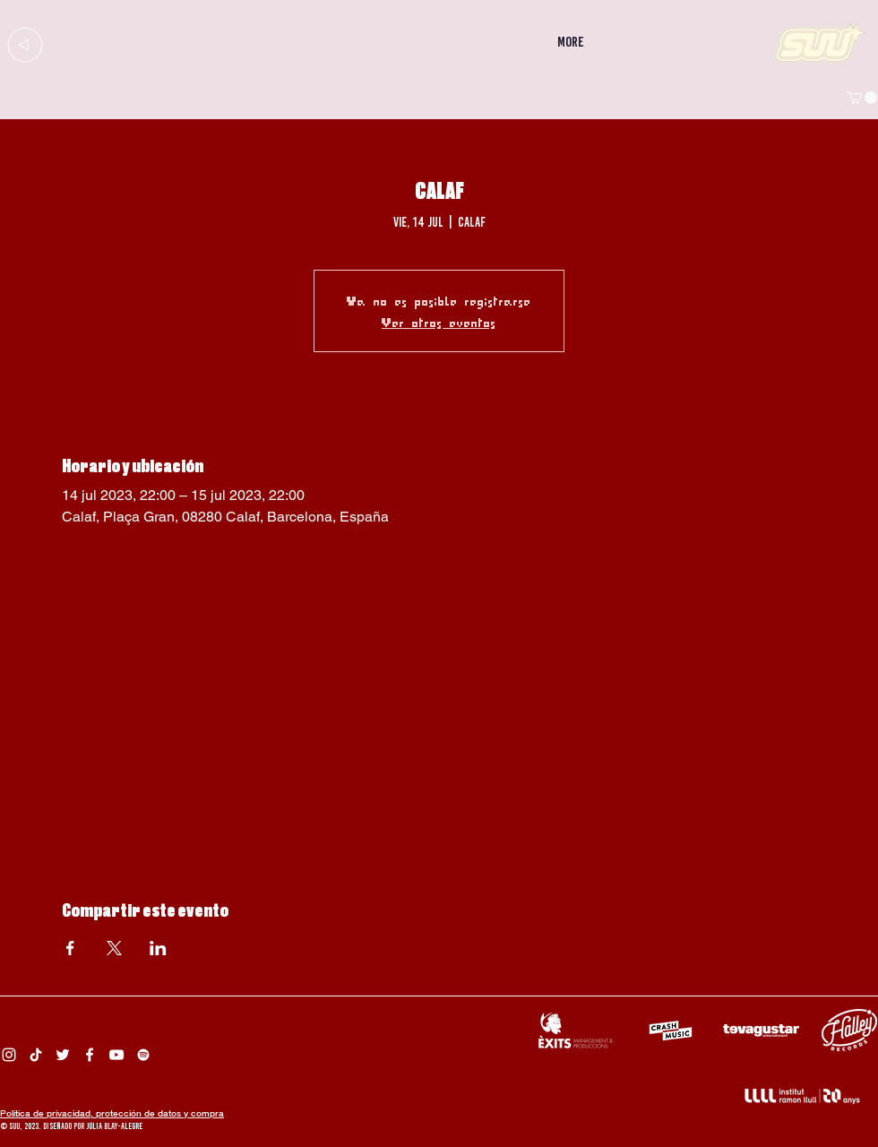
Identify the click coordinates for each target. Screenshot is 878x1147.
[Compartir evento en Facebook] (70, 948)
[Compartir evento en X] (114, 948)
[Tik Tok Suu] (36, 1055)
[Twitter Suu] (63, 1055)
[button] (862, 97)
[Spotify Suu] (143, 1055)
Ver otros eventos (439, 322)
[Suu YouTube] (116, 1055)
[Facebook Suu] (90, 1055)
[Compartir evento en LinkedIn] (158, 948)
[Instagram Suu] (9, 1055)
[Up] (24, 44)
